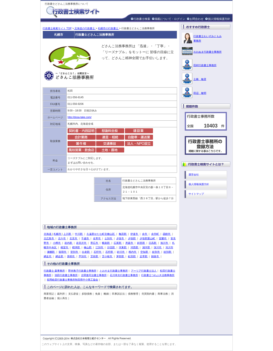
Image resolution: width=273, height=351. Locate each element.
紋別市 (156, 251)
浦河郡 (146, 247)
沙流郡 (111, 247)
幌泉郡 (106, 242)
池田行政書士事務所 (66, 275)
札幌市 (58, 234)
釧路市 (155, 256)
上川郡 (67, 234)
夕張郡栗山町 (148, 238)
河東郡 (123, 247)
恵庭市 (129, 242)
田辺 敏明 (199, 93)
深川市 (158, 247)
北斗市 (62, 238)
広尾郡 (118, 242)
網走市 (48, 256)
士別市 (109, 238)
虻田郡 (132, 256)
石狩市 (98, 251)
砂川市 (121, 251)
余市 (145, 234)
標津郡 (76, 247)
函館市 (167, 234)
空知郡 (144, 251)
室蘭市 (163, 238)
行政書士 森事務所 (54, 270)
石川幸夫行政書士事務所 (124, 275)
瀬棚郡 (51, 251)
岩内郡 (68, 242)
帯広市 (94, 242)
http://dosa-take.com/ (79, 117)
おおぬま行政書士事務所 (207, 51)
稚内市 (133, 251)
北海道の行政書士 (85, 28)
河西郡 (135, 247)
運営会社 (194, 174)
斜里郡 (141, 242)
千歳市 (85, 238)
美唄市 (71, 256)
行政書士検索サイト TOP (57, 28)
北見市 (74, 238)
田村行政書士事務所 (204, 65)
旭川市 (164, 242)
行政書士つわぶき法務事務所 (157, 275)
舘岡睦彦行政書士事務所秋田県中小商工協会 (72, 279)
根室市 (65, 247)
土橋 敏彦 (199, 79)
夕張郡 (132, 238)
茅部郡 (120, 256)
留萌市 (63, 251)
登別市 (74, 251)
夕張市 (120, 238)
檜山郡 (88, 247)
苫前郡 (94, 256)
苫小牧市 (107, 256)
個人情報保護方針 (219, 18)
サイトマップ (196, 193)
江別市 (100, 247)
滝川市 (169, 247)
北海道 (48, 234)
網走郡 (59, 256)
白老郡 (86, 251)
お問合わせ (196, 18)
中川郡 (79, 234)
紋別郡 (168, 251)
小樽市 (57, 242)
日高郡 (153, 242)
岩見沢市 (81, 242)
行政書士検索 (142, 18)
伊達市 (134, 234)
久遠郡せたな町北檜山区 (101, 234)
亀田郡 (123, 234)
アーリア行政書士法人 (144, 270)
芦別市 (83, 256)
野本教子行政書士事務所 (82, 270)
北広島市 (49, 238)
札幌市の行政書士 (108, 28)
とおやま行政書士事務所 (114, 270)
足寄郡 (144, 256)
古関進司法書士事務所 (94, 275)
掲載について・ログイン (170, 18)
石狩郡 (109, 251)
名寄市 (97, 238)
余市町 (155, 234)
